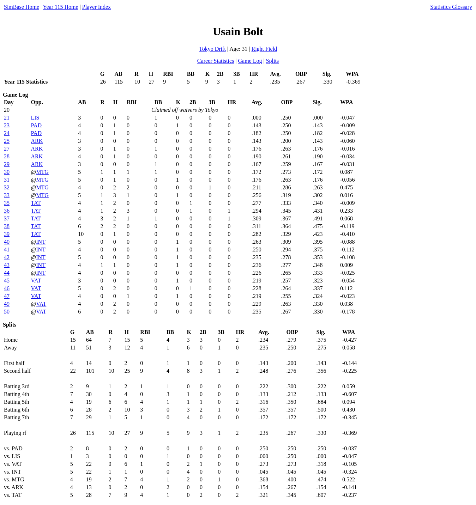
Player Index (96, 7)
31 (7, 180)
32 (7, 187)
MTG (42, 172)
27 (7, 149)
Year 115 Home (60, 7)
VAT (36, 281)
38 (7, 226)
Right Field (264, 49)
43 (7, 265)
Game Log (250, 61)
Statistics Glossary (451, 7)
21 (7, 118)
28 (7, 156)
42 (7, 257)
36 (7, 211)
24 (7, 133)
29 (7, 164)
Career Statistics (215, 61)
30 (7, 172)
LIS (35, 118)
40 (7, 242)
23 (7, 125)
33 (7, 195)
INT (41, 242)
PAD (36, 125)
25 (7, 141)
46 (7, 288)
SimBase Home (21, 7)
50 (7, 312)
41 (7, 250)
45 (7, 281)
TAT (36, 203)
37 (7, 218)
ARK (37, 141)
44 (7, 273)
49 (7, 304)
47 (7, 296)
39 (7, 234)
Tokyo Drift (212, 49)
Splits (272, 61)
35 (7, 203)
